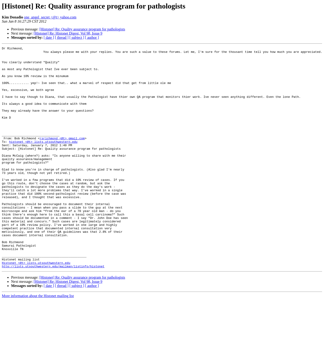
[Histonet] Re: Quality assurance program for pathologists (82, 29)
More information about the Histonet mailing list (38, 340)
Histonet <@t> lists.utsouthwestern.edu (36, 306)
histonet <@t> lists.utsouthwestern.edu (43, 161)
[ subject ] (76, 37)
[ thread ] (62, 37)
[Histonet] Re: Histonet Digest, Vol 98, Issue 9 (68, 33)
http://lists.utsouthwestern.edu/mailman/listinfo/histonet (53, 310)
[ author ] (92, 37)
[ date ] (49, 37)
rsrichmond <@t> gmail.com (62, 157)
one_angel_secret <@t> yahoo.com (50, 17)
